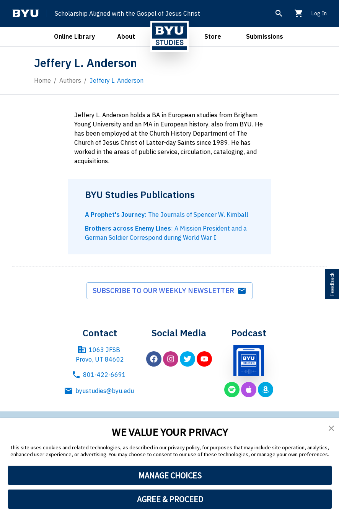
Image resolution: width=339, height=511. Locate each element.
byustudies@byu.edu (100, 390)
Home (42, 80)
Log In (319, 13)
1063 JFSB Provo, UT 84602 (100, 354)
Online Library (74, 36)
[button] (331, 428)
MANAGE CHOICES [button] (170, 475)
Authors (70, 80)
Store (212, 36)
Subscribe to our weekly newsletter (169, 291)
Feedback (332, 284)
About (126, 36)
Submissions (264, 36)
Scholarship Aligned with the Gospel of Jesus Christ (127, 13)
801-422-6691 (99, 374)
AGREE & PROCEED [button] (170, 499)
